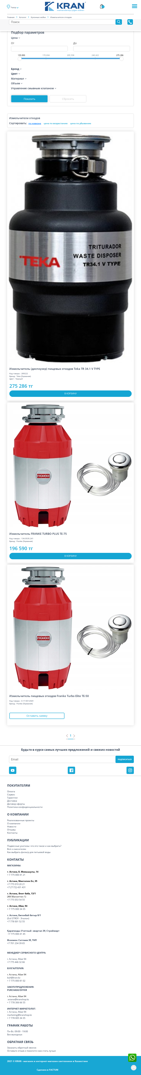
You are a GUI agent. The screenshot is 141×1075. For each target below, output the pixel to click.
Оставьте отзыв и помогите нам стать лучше (31, 1050)
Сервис (11, 794)
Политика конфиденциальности (25, 807)
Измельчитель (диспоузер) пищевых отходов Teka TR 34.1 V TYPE (54, 369)
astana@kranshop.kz (18, 999)
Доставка (12, 800)
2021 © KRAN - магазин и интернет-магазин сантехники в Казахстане (47, 1061)
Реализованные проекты (20, 820)
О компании (13, 823)
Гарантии (12, 797)
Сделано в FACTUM (47, 1069)
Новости (11, 826)
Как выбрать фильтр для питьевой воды (28, 852)
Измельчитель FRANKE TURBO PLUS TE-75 (38, 533)
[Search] (63, 22)
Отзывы (11, 829)
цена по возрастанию (56, 123)
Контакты (12, 832)
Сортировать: (18, 123)
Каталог (22, 17)
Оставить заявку (36, 715)
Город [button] (13, 7)
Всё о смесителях (16, 849)
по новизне (34, 123)
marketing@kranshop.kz (19, 1014)
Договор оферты (16, 803)
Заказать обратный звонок (21, 1047)
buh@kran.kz (13, 977)
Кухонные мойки (38, 17)
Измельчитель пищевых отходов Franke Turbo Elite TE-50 (49, 696)
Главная (11, 17)
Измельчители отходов (61, 17)
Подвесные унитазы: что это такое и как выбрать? (34, 845)
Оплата (11, 791)
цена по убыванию (80, 123)
